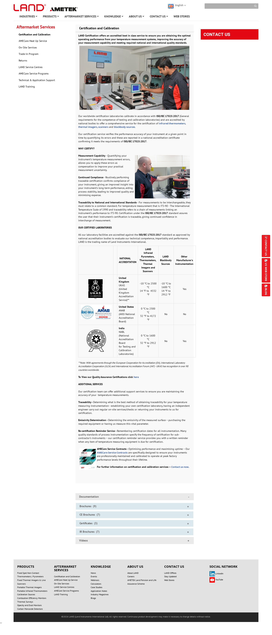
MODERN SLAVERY (195, 617)
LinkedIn (216, 573)
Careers (130, 576)
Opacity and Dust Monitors (29, 605)
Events (94, 576)
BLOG (266, 291)
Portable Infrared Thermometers (32, 591)
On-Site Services (28, 47)
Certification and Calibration (34, 34)
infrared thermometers (172, 123)
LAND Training (27, 86)
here (136, 377)
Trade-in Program (28, 54)
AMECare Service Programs (34, 73)
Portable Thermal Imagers (29, 587)
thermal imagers (87, 127)
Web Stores (169, 580)
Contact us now (180, 467)
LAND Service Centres (31, 67)
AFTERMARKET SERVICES (82, 17)
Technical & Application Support (37, 80)
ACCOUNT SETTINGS (117, 621)
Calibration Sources (26, 594)
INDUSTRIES (28, 17)
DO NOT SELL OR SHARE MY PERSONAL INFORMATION (77, 617)
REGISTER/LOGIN (90, 621)
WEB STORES (182, 16)
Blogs (93, 598)
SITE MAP (218, 617)
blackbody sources (124, 127)
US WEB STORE (266, 272)
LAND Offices (170, 573)
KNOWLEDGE (114, 17)
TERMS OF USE (170, 617)
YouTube (216, 579)
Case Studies (96, 587)
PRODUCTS (51, 17)
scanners (103, 127)
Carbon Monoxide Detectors (30, 608)
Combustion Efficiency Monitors (31, 598)
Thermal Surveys (25, 601)
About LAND (133, 573)
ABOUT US (137, 17)
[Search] (231, 6)
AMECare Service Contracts (112, 452)
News (93, 573)
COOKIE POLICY (146, 617)
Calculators (96, 583)
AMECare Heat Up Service (33, 41)
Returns (23, 60)
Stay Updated (170, 576)
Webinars (95, 580)
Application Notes (99, 591)
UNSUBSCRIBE (143, 621)
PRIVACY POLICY (122, 617)
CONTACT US (159, 17)
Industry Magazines (100, 594)
